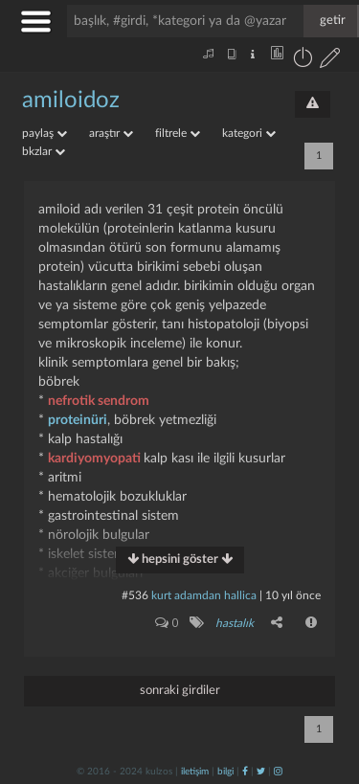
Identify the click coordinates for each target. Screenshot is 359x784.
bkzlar (43, 151)
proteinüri (77, 420)
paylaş (44, 133)
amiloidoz (71, 100)
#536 (135, 595)
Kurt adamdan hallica (204, 595)
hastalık (234, 623)
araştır (111, 133)
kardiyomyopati (96, 458)
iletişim (195, 771)
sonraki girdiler (180, 690)
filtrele (177, 133)
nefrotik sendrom (98, 401)
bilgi (225, 771)
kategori (249, 133)
